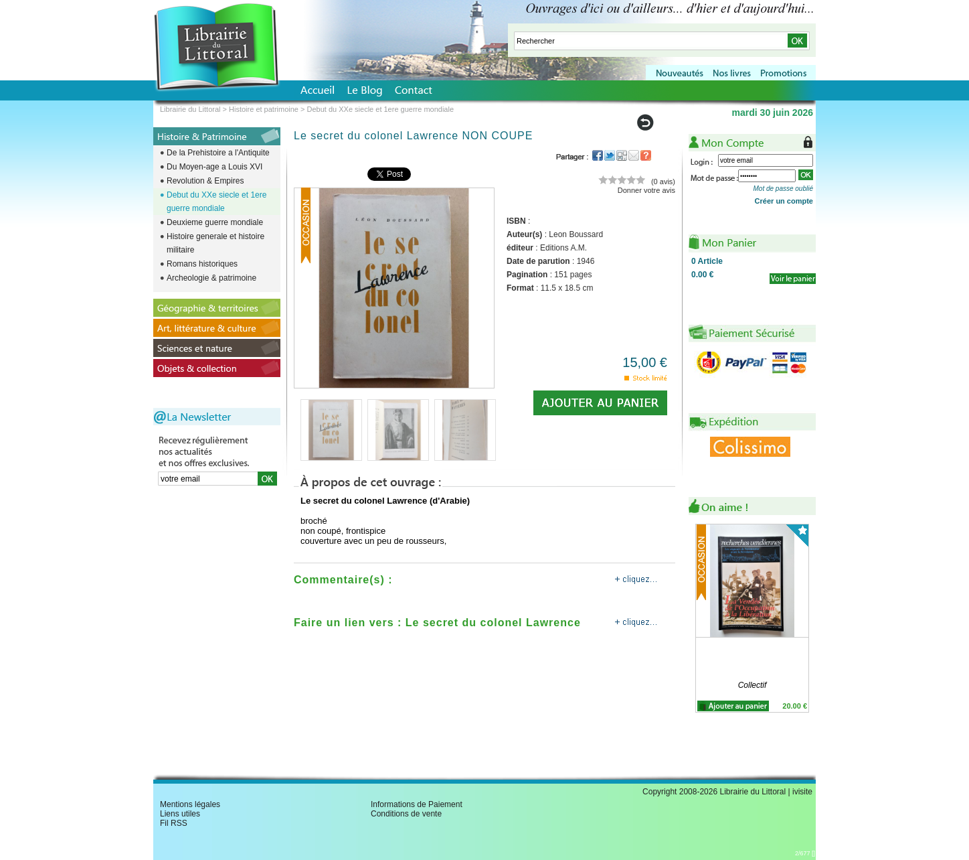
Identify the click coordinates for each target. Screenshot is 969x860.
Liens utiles (180, 813)
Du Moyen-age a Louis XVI (214, 166)
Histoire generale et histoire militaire (215, 243)
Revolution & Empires (205, 181)
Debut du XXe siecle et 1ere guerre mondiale (216, 201)
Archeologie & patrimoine (211, 278)
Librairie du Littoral (190, 109)
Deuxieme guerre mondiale (215, 222)
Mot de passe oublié (783, 188)
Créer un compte (784, 201)
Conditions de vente (406, 813)
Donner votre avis (646, 190)
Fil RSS (173, 823)
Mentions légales (190, 804)
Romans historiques (202, 264)
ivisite (802, 791)
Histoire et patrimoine (263, 109)
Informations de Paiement (416, 804)
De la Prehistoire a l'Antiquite (218, 152)
